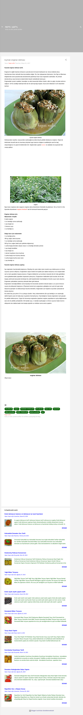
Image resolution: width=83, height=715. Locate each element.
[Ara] (81, 27)
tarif (43, 412)
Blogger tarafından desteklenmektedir (41, 710)
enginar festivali (22, 209)
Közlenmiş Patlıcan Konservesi (15, 553)
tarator (43, 145)
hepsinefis (56, 409)
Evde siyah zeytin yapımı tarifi (15, 592)
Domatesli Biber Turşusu (13, 611)
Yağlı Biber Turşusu (11, 572)
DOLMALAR (8, 409)
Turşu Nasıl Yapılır (11, 630)
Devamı (64, 528)
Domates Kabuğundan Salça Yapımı (17, 669)
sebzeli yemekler (34, 412)
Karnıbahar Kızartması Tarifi (14, 650)
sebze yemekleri (10, 412)
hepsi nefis (11, 27)
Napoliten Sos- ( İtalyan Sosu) (15, 689)
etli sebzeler (39, 409)
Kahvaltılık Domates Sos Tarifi (15, 533)
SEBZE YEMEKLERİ (22, 412)
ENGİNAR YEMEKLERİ (27, 409)
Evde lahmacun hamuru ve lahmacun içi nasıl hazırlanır (24, 514)
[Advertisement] (76, 57)
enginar (16, 409)
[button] (66, 60)
